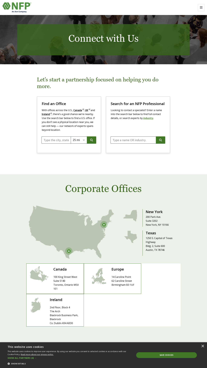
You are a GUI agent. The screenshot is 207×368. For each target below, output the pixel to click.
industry (148, 118)
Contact (114, 325)
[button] (69, 358)
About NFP (59, 325)
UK (87, 110)
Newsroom (89, 325)
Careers (102, 325)
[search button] (91, 140)
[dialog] (103, 355)
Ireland (47, 114)
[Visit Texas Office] (148, 241)
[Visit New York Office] (148, 216)
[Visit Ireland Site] (155, 279)
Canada (78, 110)
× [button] (202, 346)
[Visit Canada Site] (52, 279)
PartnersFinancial (178, 335)
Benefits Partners (178, 330)
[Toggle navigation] (201, 7)
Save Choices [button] (166, 355)
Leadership (74, 325)
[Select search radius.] (79, 140)
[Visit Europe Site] (103, 279)
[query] (56, 140)
